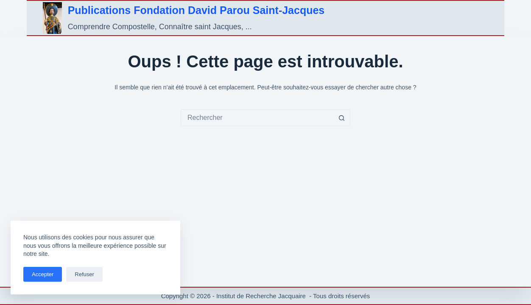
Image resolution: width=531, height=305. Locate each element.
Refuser (84, 274)
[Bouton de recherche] (342, 118)
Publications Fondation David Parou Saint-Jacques (196, 10)
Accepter (42, 274)
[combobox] (257, 117)
